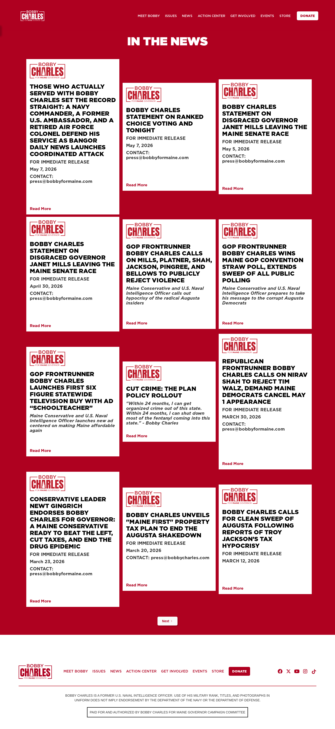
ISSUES (171, 15)
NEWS (187, 15)
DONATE (307, 15)
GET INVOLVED (242, 15)
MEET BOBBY (149, 15)
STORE (285, 15)
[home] (32, 15)
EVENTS (267, 15)
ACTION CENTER (211, 15)
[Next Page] (167, 621)
